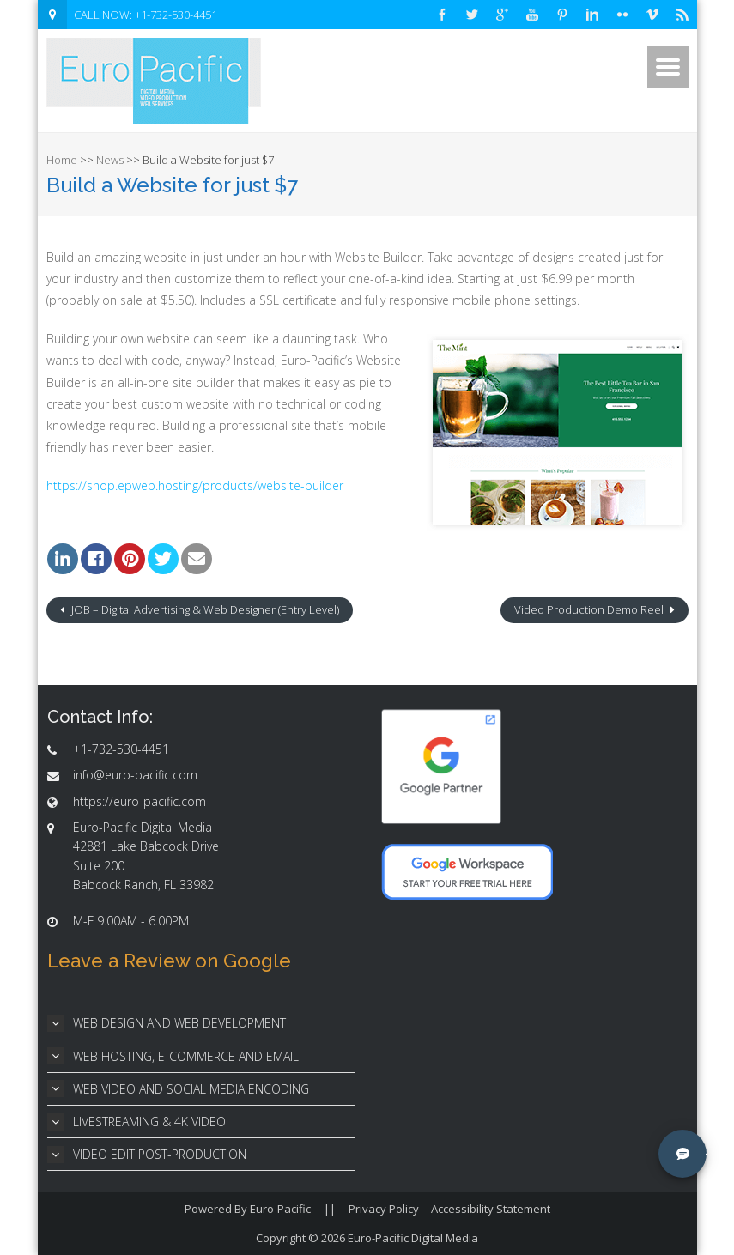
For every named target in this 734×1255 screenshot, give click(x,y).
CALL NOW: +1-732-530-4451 (145, 14)
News (110, 159)
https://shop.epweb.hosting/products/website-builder (194, 485)
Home (61, 159)
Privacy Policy (384, 1208)
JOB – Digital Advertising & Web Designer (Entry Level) (204, 609)
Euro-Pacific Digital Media (413, 1238)
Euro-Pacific (280, 1208)
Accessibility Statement (490, 1208)
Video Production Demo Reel (590, 609)
